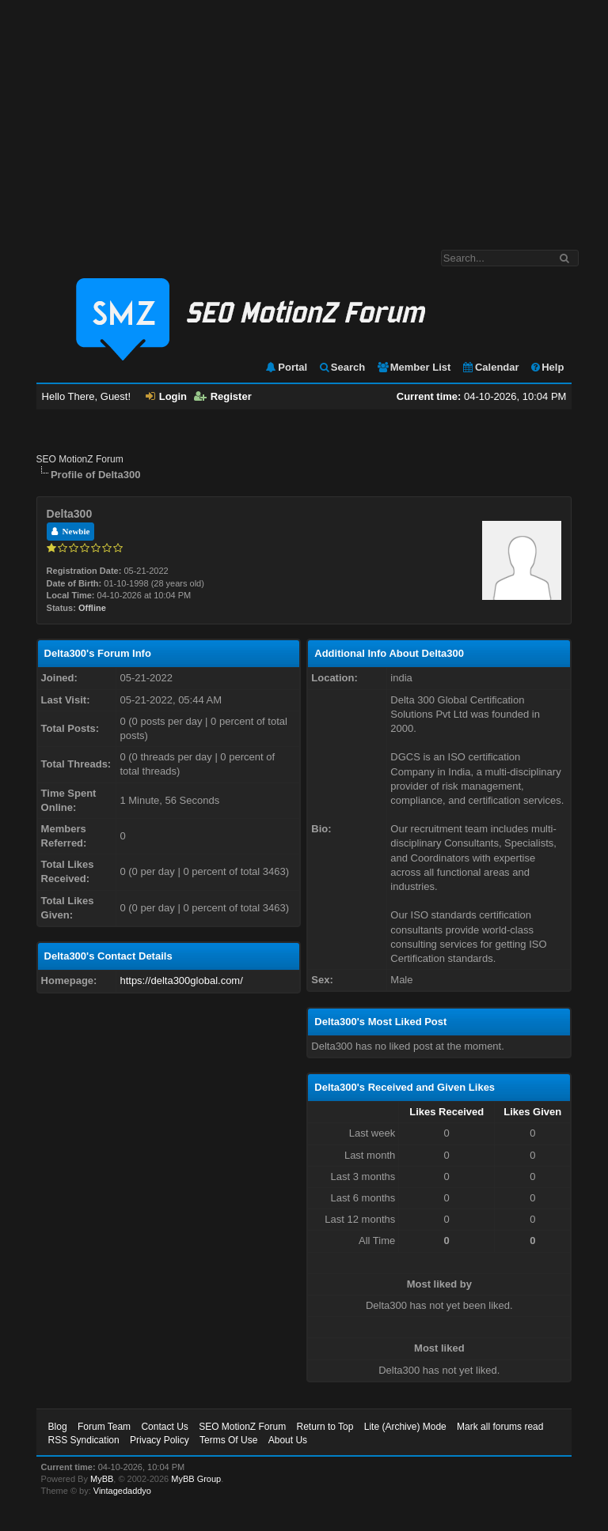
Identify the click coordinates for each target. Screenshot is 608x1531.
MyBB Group (196, 1479)
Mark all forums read (500, 1426)
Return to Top (325, 1426)
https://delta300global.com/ (181, 980)
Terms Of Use (228, 1440)
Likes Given (532, 1112)
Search (341, 367)
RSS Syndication (84, 1440)
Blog (57, 1426)
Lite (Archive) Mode (405, 1426)
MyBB (101, 1479)
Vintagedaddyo (122, 1490)
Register (223, 396)
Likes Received (446, 1112)
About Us (287, 1440)
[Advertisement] (304, 117)
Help (547, 367)
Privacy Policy (159, 1440)
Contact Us (164, 1426)
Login (166, 396)
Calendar (490, 367)
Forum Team (104, 1426)
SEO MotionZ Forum (80, 459)
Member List (413, 367)
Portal (285, 367)
